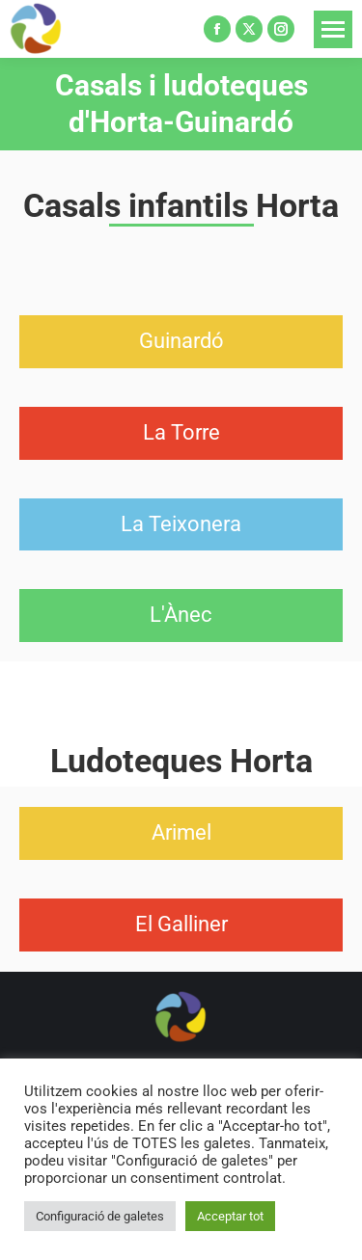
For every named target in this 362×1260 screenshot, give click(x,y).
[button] (181, 341)
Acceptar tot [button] (230, 1216)
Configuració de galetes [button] (100, 1216)
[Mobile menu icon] (333, 29)
